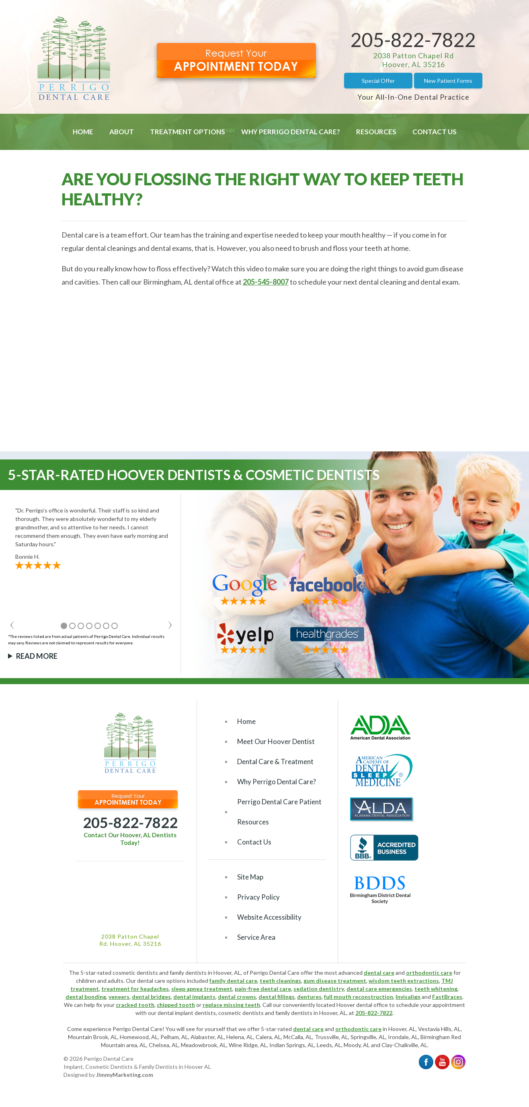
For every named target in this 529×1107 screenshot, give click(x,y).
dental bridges (151, 996)
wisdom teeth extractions (404, 980)
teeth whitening (435, 988)
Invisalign (408, 996)
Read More (36, 656)
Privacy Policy (258, 897)
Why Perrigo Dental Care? (290, 131)
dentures (309, 996)
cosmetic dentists (241, 1012)
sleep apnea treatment (201, 988)
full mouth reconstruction (358, 996)
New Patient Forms (448, 80)
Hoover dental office (362, 1004)
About (121, 131)
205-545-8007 (266, 281)
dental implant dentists (187, 1012)
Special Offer (378, 80)
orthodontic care (429, 972)
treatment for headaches (135, 988)
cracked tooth (135, 1004)
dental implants (194, 996)
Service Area (256, 937)
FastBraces (447, 996)
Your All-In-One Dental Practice (413, 96)
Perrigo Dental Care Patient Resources (279, 811)
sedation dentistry (318, 988)
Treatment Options (187, 131)
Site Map (250, 877)
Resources (376, 131)
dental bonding (86, 996)
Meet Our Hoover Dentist (276, 741)
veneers (119, 996)
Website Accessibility (269, 917)
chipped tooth (176, 1004)
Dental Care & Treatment (275, 761)
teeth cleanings (280, 980)
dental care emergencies (379, 988)
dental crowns (237, 996)
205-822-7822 (413, 39)
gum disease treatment (334, 980)
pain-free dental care (263, 988)
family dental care (233, 980)
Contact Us (434, 131)
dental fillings (276, 996)
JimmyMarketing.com (124, 1074)
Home (83, 131)
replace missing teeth (231, 1004)
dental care (379, 972)
